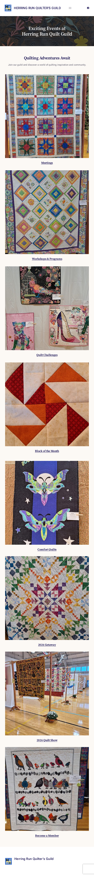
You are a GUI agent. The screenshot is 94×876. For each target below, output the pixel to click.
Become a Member (47, 836)
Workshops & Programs (47, 259)
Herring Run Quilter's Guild (37, 8)
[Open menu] (70, 8)
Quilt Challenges (46, 355)
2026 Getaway (47, 645)
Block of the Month (47, 451)
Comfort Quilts (47, 549)
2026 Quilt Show (47, 740)
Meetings (47, 163)
